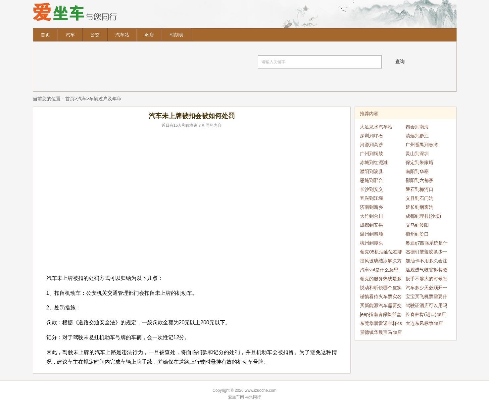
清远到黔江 (417, 135)
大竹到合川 (371, 216)
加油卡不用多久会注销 (426, 261)
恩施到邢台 (371, 180)
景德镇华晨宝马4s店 (381, 332)
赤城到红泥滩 (374, 162)
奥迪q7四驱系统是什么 (427, 244)
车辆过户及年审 (105, 98)
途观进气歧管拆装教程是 (426, 270)
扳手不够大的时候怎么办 (426, 279)
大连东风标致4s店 (424, 323)
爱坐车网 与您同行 (244, 397)
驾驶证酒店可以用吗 (426, 305)
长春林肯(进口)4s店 (426, 314)
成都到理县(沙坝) (423, 216)
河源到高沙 (371, 144)
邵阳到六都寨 (419, 180)
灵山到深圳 (417, 153)
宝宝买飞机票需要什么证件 (426, 297)
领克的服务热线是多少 (381, 279)
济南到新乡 (371, 207)
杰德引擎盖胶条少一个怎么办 (426, 252)
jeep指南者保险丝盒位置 (380, 315)
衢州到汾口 (417, 234)
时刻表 (176, 34)
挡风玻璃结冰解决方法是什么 (381, 261)
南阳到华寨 (417, 171)
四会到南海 (417, 126)
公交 (95, 34)
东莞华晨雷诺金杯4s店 (381, 324)
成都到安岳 (371, 225)
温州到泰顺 (371, 234)
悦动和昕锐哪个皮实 (381, 287)
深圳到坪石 (371, 135)
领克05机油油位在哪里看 (381, 252)
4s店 (149, 34)
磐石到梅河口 (419, 189)
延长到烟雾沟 (419, 207)
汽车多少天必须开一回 (426, 288)
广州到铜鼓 (371, 153)
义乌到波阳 (417, 225)
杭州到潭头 (371, 243)
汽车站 (122, 34)
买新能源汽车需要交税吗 (381, 306)
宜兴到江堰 (371, 198)
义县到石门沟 (419, 198)
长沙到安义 (371, 189)
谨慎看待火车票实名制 (381, 297)
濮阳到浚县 (371, 171)
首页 (45, 34)
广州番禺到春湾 (422, 144)
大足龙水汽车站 (376, 126)
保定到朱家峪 (419, 162)
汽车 (70, 34)
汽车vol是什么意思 (379, 269)
